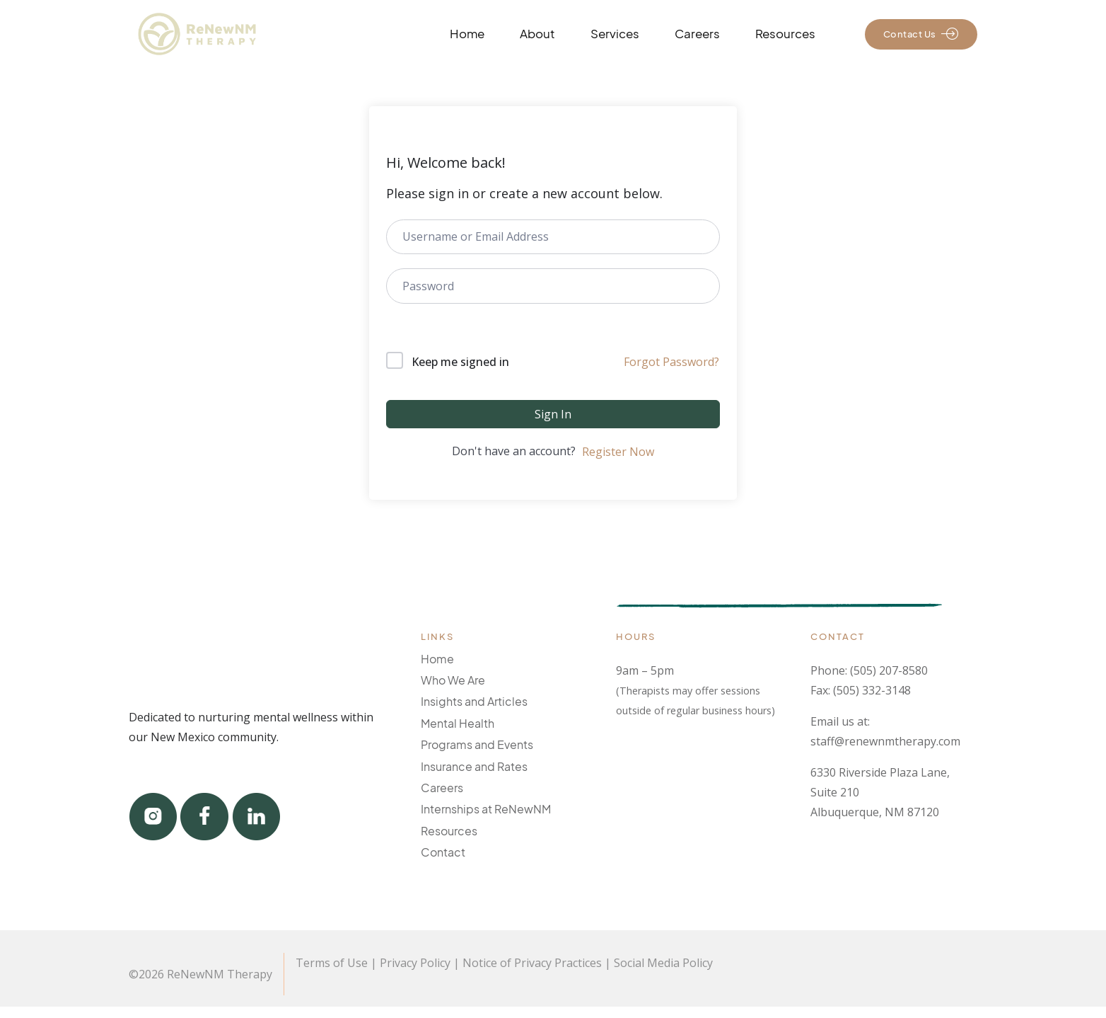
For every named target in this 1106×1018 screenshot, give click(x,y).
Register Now (618, 451)
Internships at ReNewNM (486, 808)
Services (614, 33)
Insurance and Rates (474, 766)
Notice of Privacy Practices (532, 963)
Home (467, 33)
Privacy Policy (415, 963)
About (537, 33)
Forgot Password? (671, 362)
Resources (785, 33)
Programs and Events (477, 744)
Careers (697, 33)
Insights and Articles (474, 701)
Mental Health (457, 723)
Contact (443, 852)
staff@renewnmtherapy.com (885, 741)
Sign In (553, 414)
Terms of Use (332, 963)
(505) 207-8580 (889, 670)
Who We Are (453, 680)
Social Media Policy (663, 963)
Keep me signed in (460, 362)
